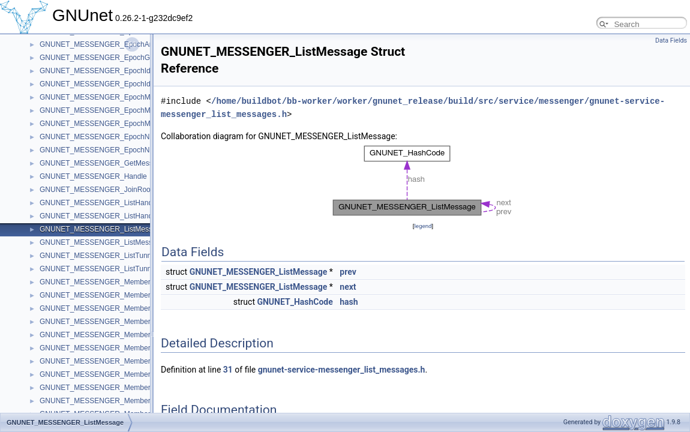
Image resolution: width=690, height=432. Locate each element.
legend (422, 226)
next (348, 287)
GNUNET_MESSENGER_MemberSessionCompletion (126, 361)
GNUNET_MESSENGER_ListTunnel (98, 255)
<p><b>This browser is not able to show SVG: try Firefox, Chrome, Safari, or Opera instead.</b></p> (423, 181)
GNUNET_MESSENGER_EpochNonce (102, 137)
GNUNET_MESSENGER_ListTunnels (100, 269)
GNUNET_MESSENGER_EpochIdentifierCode (114, 84)
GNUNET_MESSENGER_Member (95, 282)
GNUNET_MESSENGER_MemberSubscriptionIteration (128, 401)
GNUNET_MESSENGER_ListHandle (99, 203)
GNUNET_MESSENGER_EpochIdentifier (106, 71)
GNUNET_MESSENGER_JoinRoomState (106, 189)
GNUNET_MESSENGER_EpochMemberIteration (118, 110)
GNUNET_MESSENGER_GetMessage (102, 163)
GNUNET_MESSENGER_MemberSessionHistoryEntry (127, 374)
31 (228, 369)
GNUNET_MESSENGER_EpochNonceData (110, 150)
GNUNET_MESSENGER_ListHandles (100, 216)
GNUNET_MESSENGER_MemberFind (102, 308)
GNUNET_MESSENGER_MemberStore (103, 387)
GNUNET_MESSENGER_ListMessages (104, 242)
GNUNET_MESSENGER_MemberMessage (109, 321)
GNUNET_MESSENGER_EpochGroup (102, 57)
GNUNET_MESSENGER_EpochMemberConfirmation (126, 97)
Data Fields (671, 40)
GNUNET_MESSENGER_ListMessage (102, 229)
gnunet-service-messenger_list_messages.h (341, 369)
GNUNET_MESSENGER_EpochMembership (112, 123)
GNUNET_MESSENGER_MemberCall (101, 295)
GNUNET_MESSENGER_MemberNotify (104, 335)
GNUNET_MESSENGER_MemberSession (108, 348)
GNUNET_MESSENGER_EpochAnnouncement (116, 44)
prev (348, 272)
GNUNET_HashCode (294, 302)
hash (349, 302)
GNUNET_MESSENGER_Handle (93, 176)
